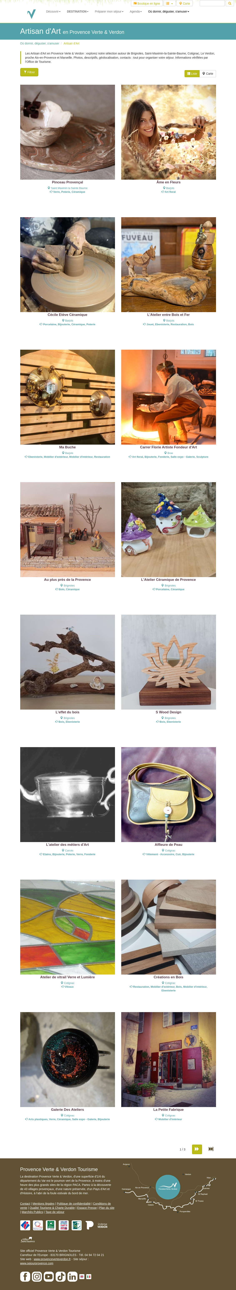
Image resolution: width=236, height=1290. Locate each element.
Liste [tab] (192, 73)
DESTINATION (78, 11)
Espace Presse (87, 1207)
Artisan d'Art (71, 43)
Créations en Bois (169, 977)
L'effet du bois (67, 712)
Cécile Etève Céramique (67, 315)
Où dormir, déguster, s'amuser (168, 11)
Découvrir (53, 11)
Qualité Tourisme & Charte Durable (52, 1207)
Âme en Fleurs (168, 182)
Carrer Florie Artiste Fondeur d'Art (168, 447)
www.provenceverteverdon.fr (52, 1259)
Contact (25, 1203)
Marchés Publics (32, 1212)
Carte (184, 3)
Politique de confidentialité (74, 1203)
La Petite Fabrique (168, 1110)
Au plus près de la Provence (67, 580)
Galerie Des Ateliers (67, 1110)
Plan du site (106, 1207)
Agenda (136, 11)
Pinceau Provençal (67, 182)
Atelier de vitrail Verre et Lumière (67, 977)
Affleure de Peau (168, 845)
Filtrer (29, 72)
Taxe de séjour (54, 1212)
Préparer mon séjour (109, 11)
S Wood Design (168, 712)
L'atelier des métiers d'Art (67, 845)
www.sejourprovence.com (37, 1263)
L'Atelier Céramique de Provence (168, 580)
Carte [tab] (207, 73)
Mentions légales (43, 1203)
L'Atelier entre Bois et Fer (168, 315)
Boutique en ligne (147, 3)
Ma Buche (67, 447)
